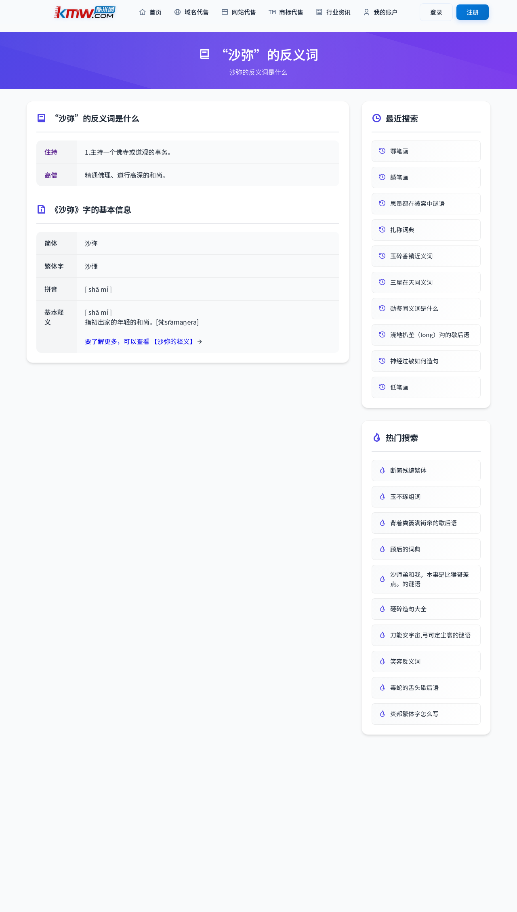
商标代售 (285, 12)
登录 (436, 12)
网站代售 (238, 12)
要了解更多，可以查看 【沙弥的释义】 (140, 341)
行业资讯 (333, 12)
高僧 (50, 175)
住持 (50, 152)
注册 (473, 12)
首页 (150, 12)
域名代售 (191, 12)
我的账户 (380, 12)
